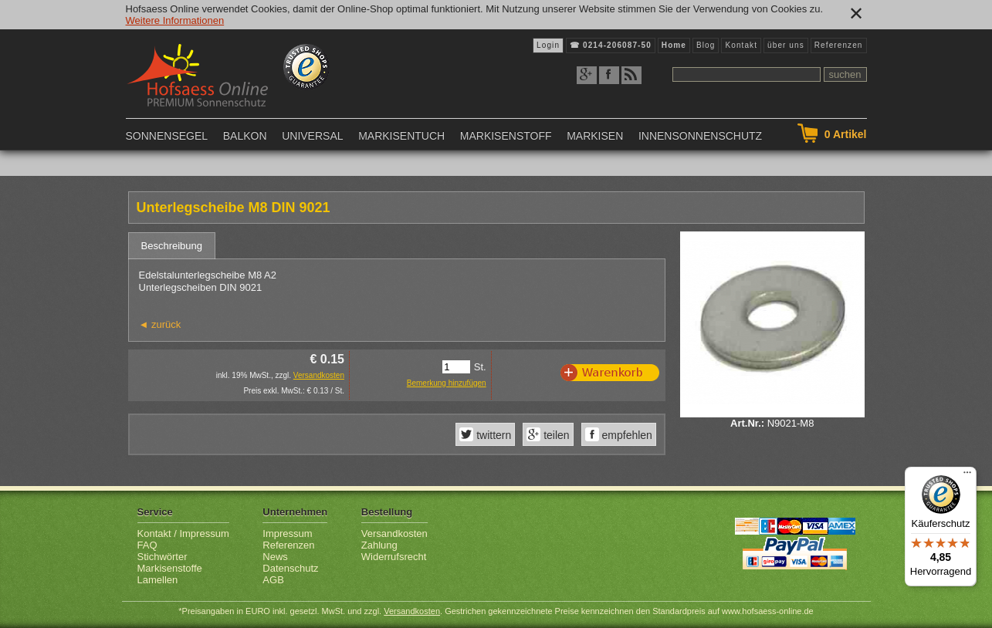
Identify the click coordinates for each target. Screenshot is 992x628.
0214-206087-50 (617, 45)
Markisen (595, 136)
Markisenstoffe (169, 568)
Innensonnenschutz (700, 136)
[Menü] (967, 476)
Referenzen (838, 45)
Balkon (245, 136)
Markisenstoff (506, 136)
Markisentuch (401, 136)
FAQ (147, 545)
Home (674, 45)
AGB (272, 580)
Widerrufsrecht (394, 556)
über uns (785, 45)
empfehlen (625, 435)
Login (548, 45)
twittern (492, 435)
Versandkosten (318, 375)
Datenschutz (290, 568)
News (275, 556)
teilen (554, 435)
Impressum (287, 533)
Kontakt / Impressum (183, 533)
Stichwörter (162, 556)
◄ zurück (160, 324)
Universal (312, 136)
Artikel (845, 134)
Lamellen (157, 580)
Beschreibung (172, 246)
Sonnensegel (167, 136)
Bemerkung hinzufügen (446, 383)
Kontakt (741, 45)
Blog (705, 45)
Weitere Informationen (175, 20)
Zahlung (379, 545)
